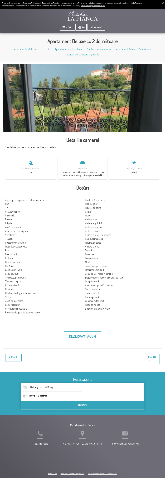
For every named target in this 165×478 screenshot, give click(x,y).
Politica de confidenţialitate (72, 463)
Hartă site (52, 463)
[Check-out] (48, 388)
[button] (79, 127)
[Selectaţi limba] (82, 27)
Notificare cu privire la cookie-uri (102, 463)
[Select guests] (96, 388)
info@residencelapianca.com (130, 441)
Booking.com (81, 470)
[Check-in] (31, 388)
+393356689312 (34, 441)
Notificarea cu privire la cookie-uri (93, 5)
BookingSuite (53, 470)
